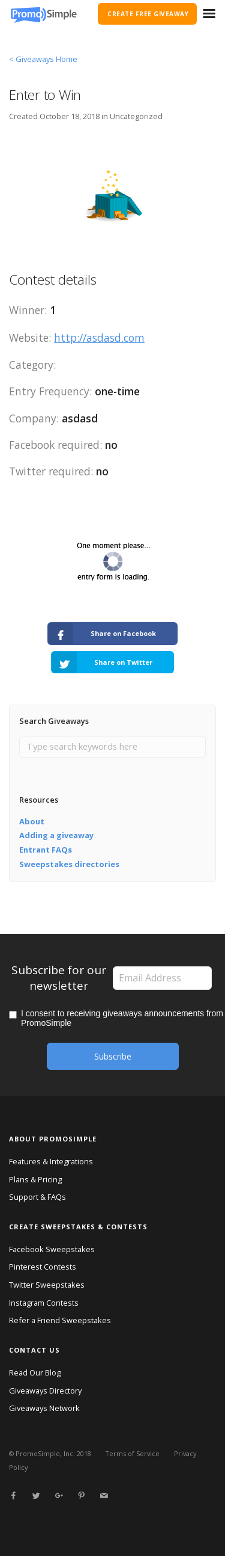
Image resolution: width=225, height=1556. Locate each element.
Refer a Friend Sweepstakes (60, 1320)
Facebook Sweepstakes (52, 1249)
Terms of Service (132, 1453)
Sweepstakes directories (69, 864)
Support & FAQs (37, 1196)
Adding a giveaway (56, 835)
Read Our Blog (35, 1372)
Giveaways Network (44, 1408)
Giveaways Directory (45, 1390)
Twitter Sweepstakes (47, 1284)
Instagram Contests (44, 1302)
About (31, 821)
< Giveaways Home (43, 59)
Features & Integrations (51, 1161)
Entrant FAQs (45, 849)
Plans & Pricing (35, 1179)
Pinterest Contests (42, 1266)
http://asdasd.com (99, 337)
